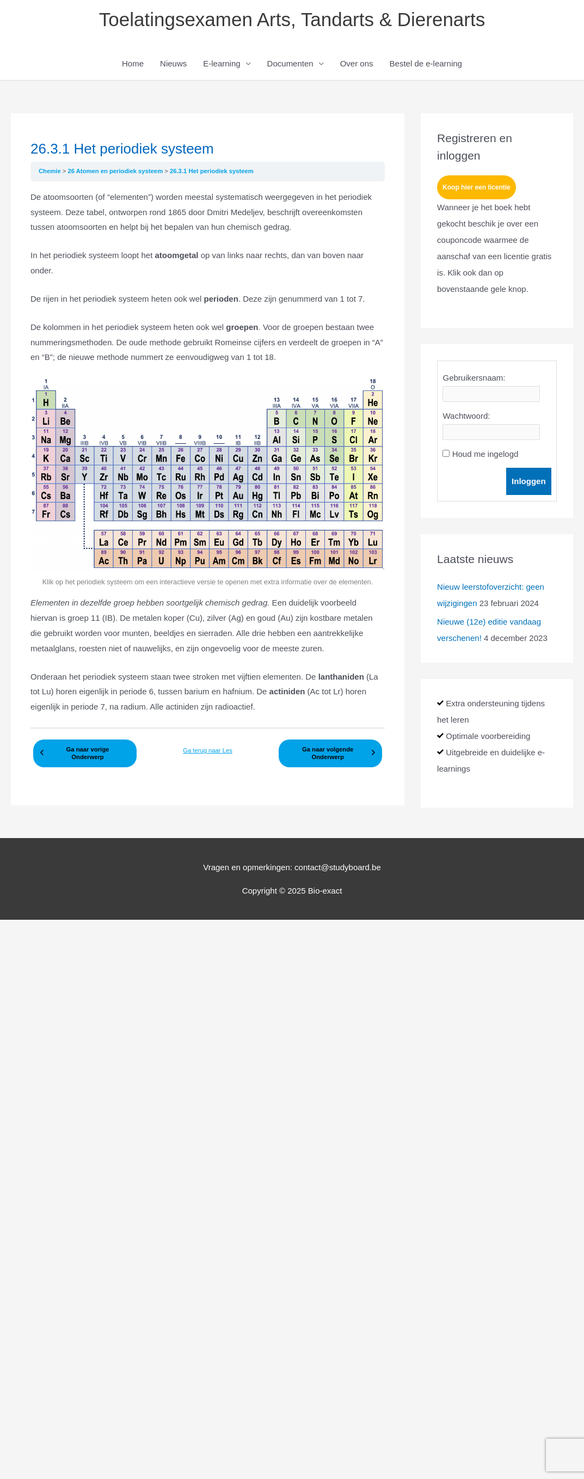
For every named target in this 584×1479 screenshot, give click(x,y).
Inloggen (529, 481)
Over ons (356, 63)
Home (133, 63)
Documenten (290, 63)
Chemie (51, 171)
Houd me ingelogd (485, 454)
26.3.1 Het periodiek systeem (212, 171)
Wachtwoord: (466, 415)
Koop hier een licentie (476, 187)
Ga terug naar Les (207, 750)
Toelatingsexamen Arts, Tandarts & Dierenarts (292, 19)
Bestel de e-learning (426, 63)
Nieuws (173, 63)
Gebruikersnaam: (473, 377)
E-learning (221, 63)
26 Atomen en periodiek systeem (115, 171)
